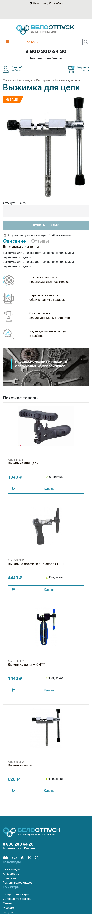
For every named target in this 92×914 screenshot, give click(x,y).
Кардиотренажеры (16, 894)
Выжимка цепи (20, 765)
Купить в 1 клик (46, 225)
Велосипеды (25, 80)
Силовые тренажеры (17, 899)
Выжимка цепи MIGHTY (26, 664)
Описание (14, 240)
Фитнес (8, 903)
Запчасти (9, 878)
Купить (49, 489)
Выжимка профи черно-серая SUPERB (38, 564)
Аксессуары (11, 873)
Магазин (8, 80)
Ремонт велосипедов (18, 882)
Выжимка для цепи (67, 80)
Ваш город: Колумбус (48, 3)
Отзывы (40, 240)
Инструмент (44, 80)
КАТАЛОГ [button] (23, 42)
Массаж (8, 908)
